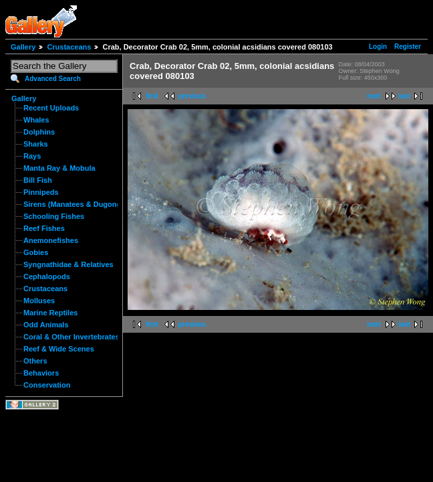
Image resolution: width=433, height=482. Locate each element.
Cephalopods (46, 276)
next (374, 96)
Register (407, 46)
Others (35, 361)
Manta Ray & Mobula (59, 168)
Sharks (35, 144)
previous (192, 96)
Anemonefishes (50, 240)
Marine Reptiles (50, 313)
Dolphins (39, 132)
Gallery (23, 47)
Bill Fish (37, 180)
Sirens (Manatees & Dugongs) (75, 204)
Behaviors (41, 373)
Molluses (39, 301)
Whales (36, 120)
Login (378, 46)
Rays (32, 156)
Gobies (35, 252)
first (152, 96)
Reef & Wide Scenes (58, 349)
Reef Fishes (44, 228)
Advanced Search (53, 78)
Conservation (46, 385)
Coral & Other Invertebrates (71, 337)
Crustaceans (69, 47)
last (404, 96)
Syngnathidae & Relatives (68, 264)
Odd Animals (46, 325)
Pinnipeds (41, 192)
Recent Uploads (51, 108)
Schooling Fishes (53, 216)
